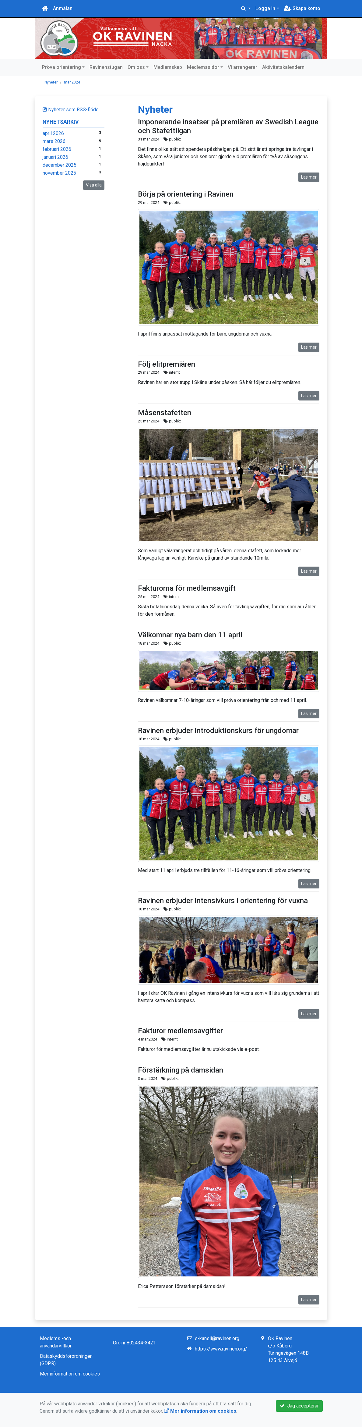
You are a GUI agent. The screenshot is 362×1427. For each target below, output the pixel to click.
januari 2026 (55, 157)
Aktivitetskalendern (283, 67)
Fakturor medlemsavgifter (180, 1031)
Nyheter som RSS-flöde (71, 109)
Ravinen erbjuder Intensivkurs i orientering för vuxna (223, 900)
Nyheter (51, 82)
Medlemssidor (203, 67)
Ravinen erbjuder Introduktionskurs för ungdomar (218, 730)
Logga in (265, 8)
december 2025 (59, 165)
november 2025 (59, 173)
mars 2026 (54, 141)
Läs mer (309, 177)
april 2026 (53, 133)
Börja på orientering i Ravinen (186, 194)
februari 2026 (57, 149)
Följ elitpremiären (166, 364)
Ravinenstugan (106, 67)
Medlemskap (167, 67)
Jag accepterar (299, 1406)
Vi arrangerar (242, 67)
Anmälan (62, 8)
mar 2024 (72, 82)
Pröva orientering (61, 67)
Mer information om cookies (70, 1374)
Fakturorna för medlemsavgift (187, 588)
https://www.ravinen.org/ (221, 1349)
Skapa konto (302, 8)
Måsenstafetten (164, 412)
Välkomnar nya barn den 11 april (190, 635)
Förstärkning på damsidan (180, 1070)
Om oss (136, 67)
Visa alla (94, 185)
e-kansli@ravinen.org (217, 1338)
